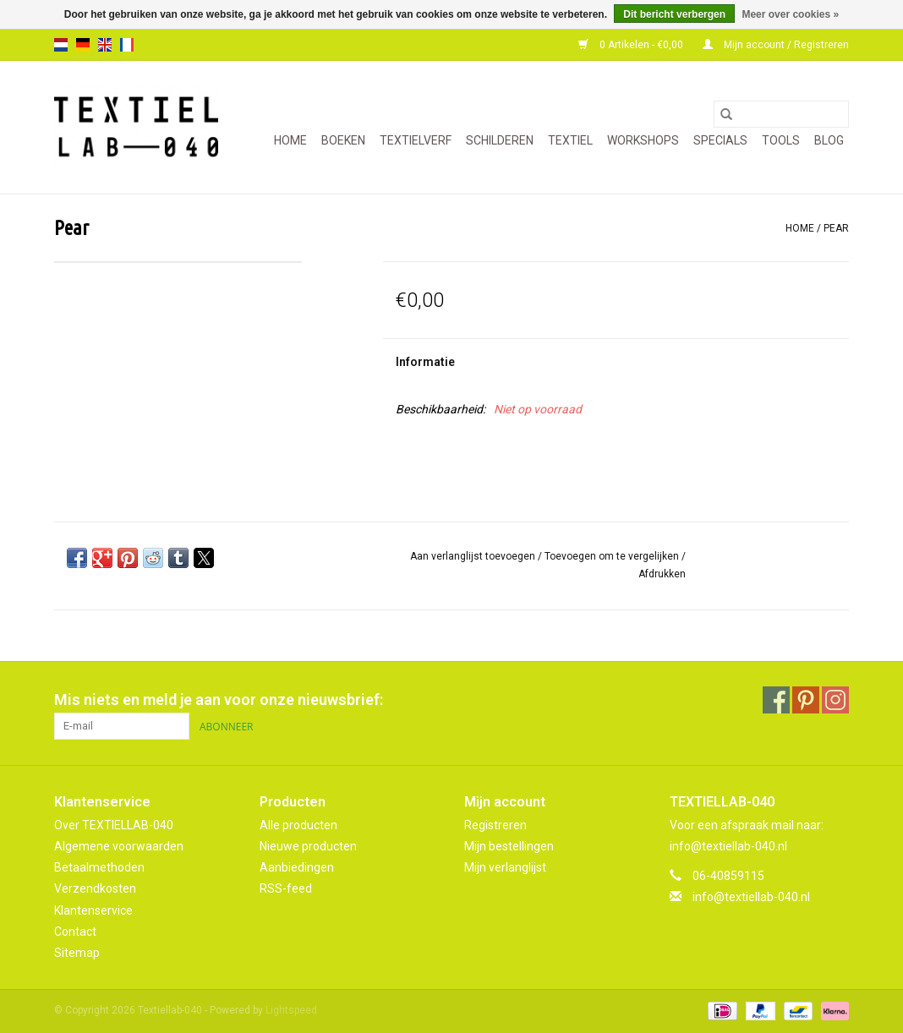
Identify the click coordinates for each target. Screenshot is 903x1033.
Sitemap (77, 952)
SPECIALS (720, 140)
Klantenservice (93, 910)
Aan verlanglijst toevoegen (474, 556)
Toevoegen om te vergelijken (613, 556)
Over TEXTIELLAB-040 (113, 825)
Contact (75, 931)
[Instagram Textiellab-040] (835, 699)
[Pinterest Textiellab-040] (805, 699)
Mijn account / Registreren (776, 45)
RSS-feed (286, 888)
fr (127, 45)
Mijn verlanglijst (505, 867)
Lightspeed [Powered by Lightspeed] (291, 1010)
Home (290, 140)
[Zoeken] (781, 114)
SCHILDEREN (500, 140)
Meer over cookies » (790, 14)
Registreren (495, 825)
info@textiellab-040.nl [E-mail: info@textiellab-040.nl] (751, 897)
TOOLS (781, 140)
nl (61, 45)
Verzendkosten (95, 888)
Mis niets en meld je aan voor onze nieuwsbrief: (218, 699)
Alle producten (298, 825)
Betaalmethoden (99, 867)
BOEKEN (343, 140)
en (105, 45)
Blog (829, 140)
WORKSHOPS (643, 140)
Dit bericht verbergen (674, 14)
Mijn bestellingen (509, 846)
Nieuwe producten (308, 846)
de (83, 45)
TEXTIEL (570, 140)
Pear (836, 228)
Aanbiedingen (297, 867)
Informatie (425, 362)
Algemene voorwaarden (118, 846)
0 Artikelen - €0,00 (632, 45)
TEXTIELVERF (416, 140)
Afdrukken (662, 574)
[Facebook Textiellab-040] (776, 699)
